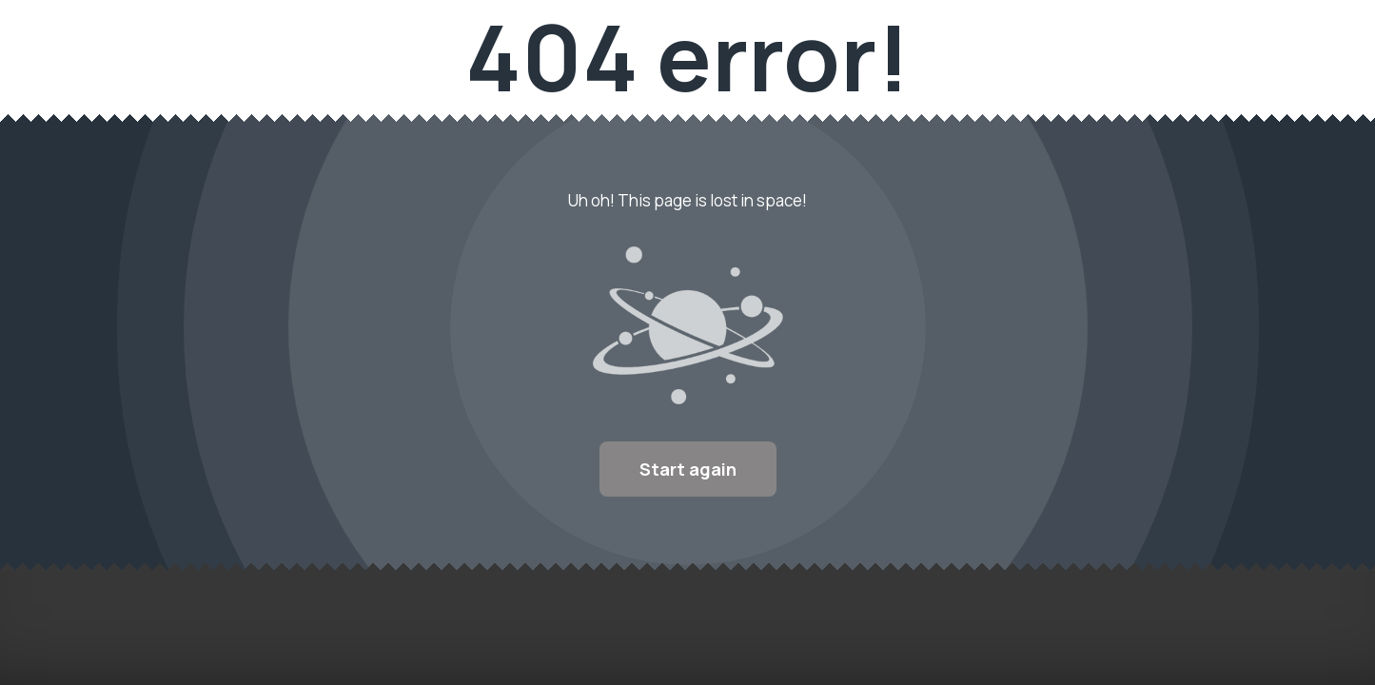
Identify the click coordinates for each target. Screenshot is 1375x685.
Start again (688, 469)
